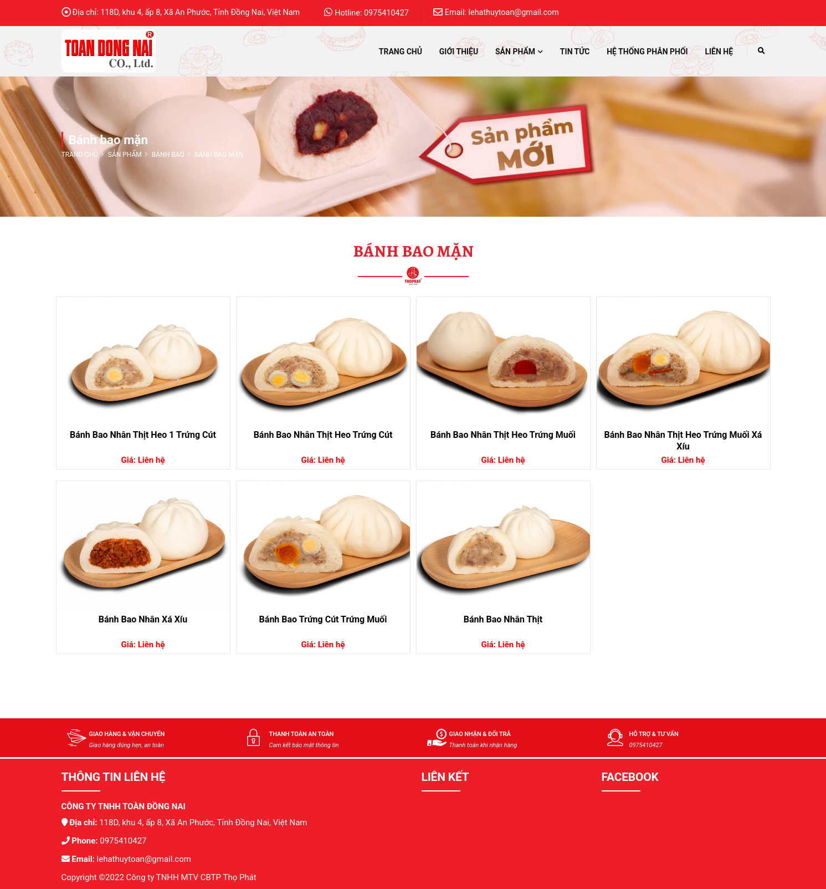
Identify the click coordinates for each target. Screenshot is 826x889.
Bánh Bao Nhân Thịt (503, 619)
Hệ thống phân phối (647, 51)
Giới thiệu (458, 51)
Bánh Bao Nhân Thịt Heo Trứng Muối (503, 435)
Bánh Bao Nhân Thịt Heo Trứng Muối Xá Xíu (683, 441)
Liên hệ (719, 51)
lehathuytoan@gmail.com (143, 859)
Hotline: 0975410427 (366, 12)
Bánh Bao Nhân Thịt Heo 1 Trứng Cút (143, 435)
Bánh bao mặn (219, 155)
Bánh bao (168, 155)
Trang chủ (400, 51)
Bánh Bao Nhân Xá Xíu (143, 619)
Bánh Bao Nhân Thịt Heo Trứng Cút (323, 435)
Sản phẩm (519, 51)
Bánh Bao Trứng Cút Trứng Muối (323, 619)
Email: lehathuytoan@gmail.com (496, 12)
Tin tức (575, 51)
